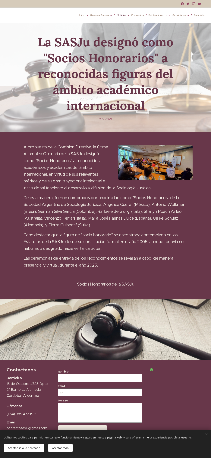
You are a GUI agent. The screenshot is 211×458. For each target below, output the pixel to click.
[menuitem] (75, 15)
